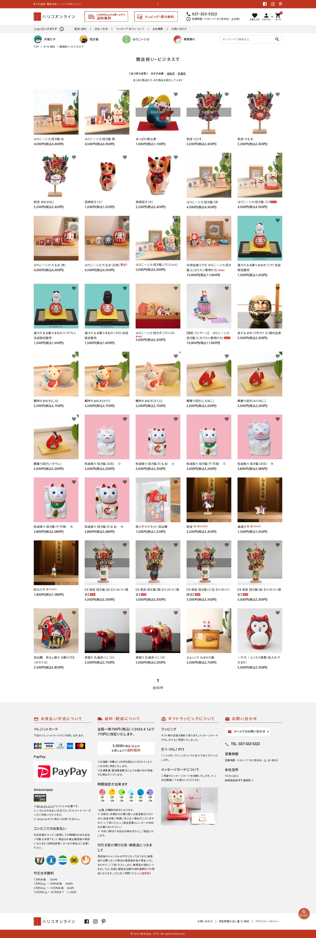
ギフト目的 (49, 46)
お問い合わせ (179, 29)
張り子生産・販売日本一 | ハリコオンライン (58, 4)
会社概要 (158, 29)
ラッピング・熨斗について (130, 29)
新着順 (182, 73)
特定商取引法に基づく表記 (234, 921)
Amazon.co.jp (45, 806)
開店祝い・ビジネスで (71, 46)
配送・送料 (80, 29)
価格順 (171, 73)
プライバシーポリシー (267, 921)
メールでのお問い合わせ (246, 732)
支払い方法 (101, 29)
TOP (36, 46)
